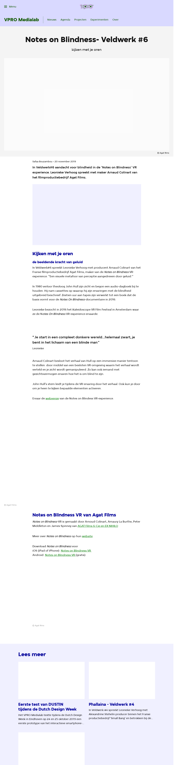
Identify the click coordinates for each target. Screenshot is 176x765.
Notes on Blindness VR (60, 555)
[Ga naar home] (87, 6)
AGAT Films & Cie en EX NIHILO (98, 526)
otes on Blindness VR (77, 550)
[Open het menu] (10, 6)
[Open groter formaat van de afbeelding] (86, 460)
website (87, 536)
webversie (52, 398)
